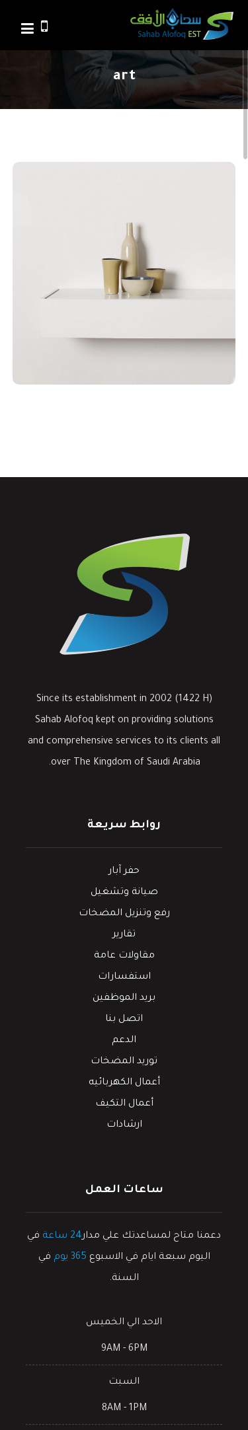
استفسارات (124, 977)
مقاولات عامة (124, 956)
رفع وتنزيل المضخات (124, 914)
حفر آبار (124, 871)
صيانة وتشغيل (124, 892)
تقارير (124, 935)
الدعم (124, 1040)
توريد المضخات (124, 1062)
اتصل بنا (124, 1019)
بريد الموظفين (124, 998)
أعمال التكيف (124, 1104)
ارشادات (124, 1125)
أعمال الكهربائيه (124, 1083)
